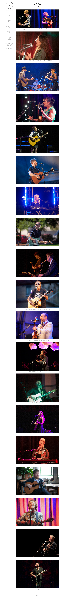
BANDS (9, 25)
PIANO (9, 27)
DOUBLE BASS (9, 31)
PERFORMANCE (9, 18)
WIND (9, 34)
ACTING (9, 20)
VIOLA (9, 32)
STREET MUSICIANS (9, 44)
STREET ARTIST (9, 45)
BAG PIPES (9, 37)
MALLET (9, 28)
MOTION (9, 21)
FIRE (9, 38)
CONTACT (9, 15)
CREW (9, 42)
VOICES (9, 22)
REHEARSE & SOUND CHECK (9, 43)
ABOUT (9, 13)
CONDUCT (9, 39)
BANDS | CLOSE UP (9, 26)
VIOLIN (9, 33)
